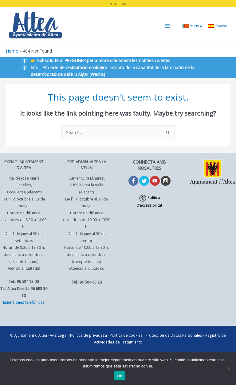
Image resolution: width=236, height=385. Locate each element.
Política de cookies (126, 335)
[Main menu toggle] (167, 26)
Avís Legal (58, 335)
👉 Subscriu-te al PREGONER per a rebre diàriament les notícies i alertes (100, 60)
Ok (119, 376)
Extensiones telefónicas (24, 302)
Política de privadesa (88, 335)
